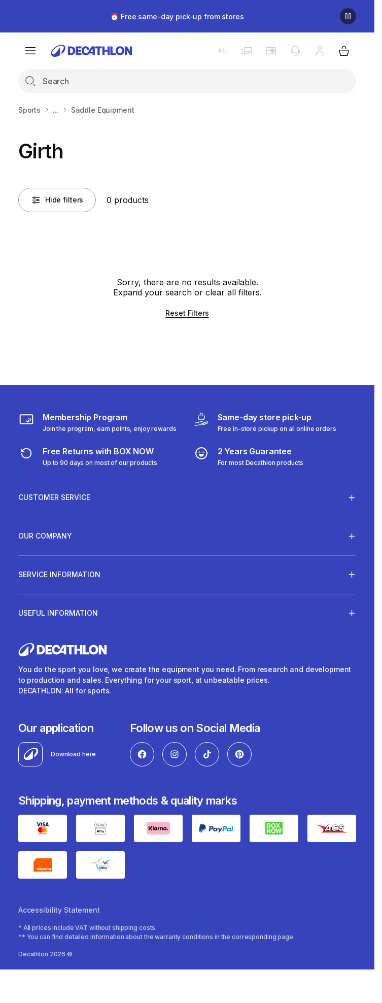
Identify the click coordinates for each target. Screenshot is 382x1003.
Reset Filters (187, 313)
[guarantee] (248, 456)
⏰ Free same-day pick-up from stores (177, 16)
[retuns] (87, 456)
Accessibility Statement (59, 910)
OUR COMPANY (45, 536)
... (56, 110)
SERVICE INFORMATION (59, 574)
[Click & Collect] (264, 422)
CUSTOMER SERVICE (54, 497)
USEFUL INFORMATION (58, 613)
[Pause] (348, 16)
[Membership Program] (97, 422)
